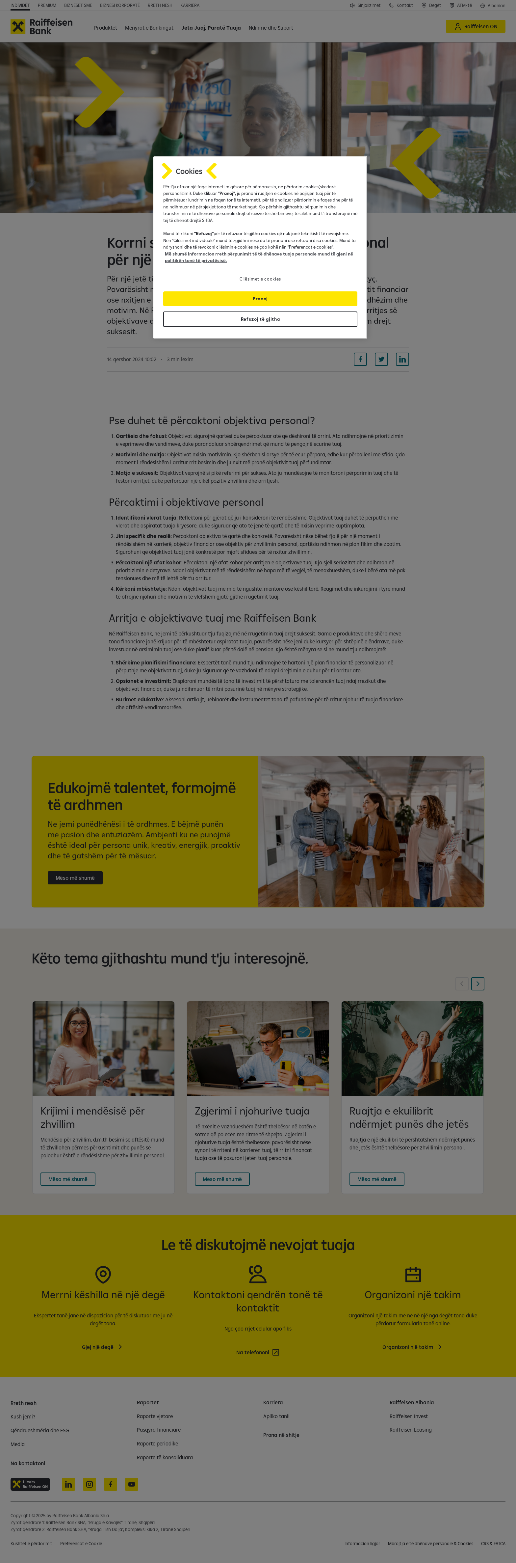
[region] (260, 247)
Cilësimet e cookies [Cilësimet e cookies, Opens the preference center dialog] (260, 279)
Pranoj (260, 299)
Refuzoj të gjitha (260, 319)
